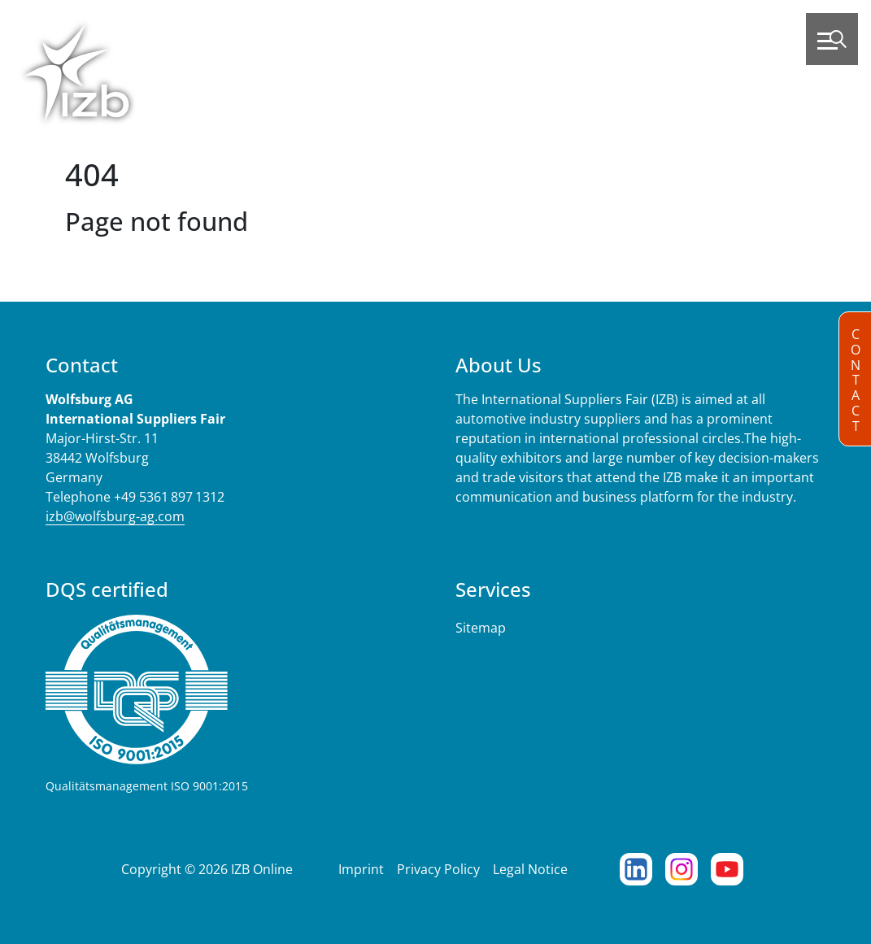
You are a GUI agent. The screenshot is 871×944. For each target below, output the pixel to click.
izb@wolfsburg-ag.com (115, 516)
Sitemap (480, 628)
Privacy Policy (438, 869)
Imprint (361, 869)
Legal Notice (530, 869)
